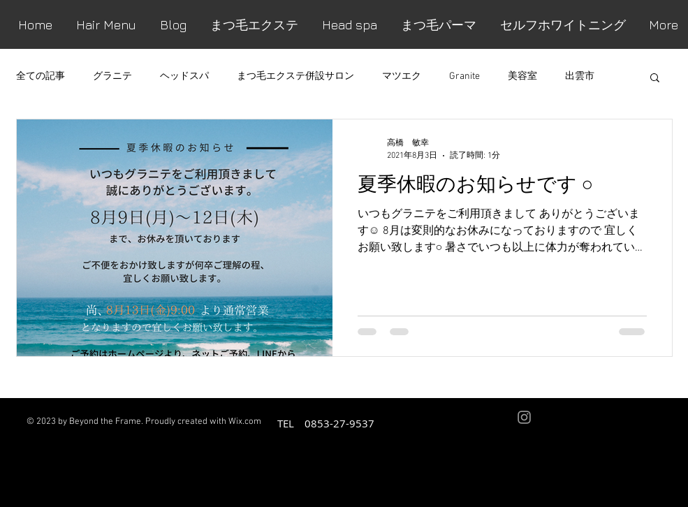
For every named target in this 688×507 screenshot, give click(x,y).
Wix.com (244, 421)
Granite (464, 76)
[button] (654, 78)
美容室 (522, 76)
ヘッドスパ (184, 76)
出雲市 (579, 76)
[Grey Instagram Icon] (524, 417)
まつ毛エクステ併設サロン (295, 76)
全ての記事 (40, 76)
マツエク (401, 76)
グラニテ (112, 76)
